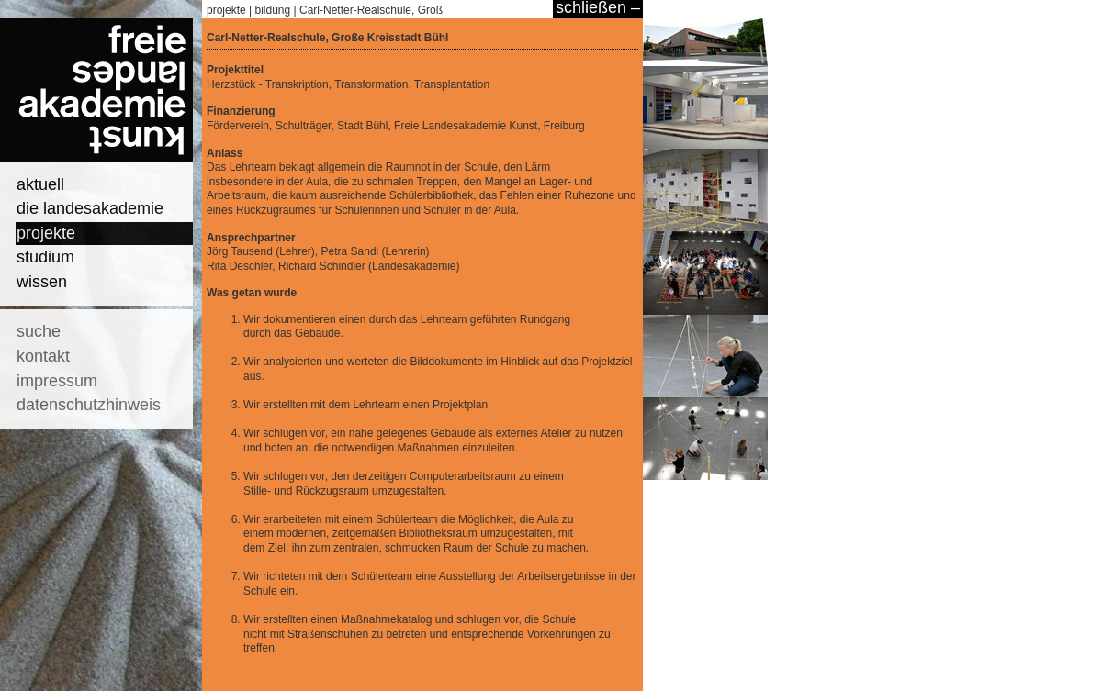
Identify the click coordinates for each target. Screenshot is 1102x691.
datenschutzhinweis (89, 405)
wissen (42, 282)
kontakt (43, 356)
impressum (57, 381)
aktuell (40, 184)
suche (39, 331)
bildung (273, 10)
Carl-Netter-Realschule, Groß (371, 10)
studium (45, 257)
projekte (46, 233)
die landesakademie (90, 208)
